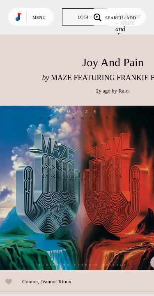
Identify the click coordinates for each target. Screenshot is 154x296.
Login (85, 16)
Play (82, 187)
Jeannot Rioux (56, 281)
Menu (39, 17)
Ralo (123, 91)
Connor (30, 281)
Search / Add (114, 17)
